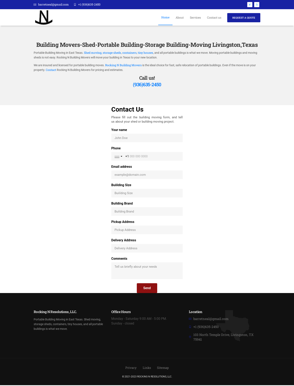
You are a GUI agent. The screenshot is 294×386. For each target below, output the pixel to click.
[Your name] (147, 139)
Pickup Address (122, 223)
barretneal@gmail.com (51, 5)
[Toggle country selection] (119, 157)
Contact (51, 71)
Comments (119, 259)
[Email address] (147, 175)
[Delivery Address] (147, 249)
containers (129, 53)
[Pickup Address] (147, 231)
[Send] (147, 289)
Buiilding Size (121, 186)
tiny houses (145, 53)
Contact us (214, 17)
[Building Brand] (147, 212)
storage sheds (112, 53)
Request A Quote (243, 17)
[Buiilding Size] (147, 194)
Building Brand (122, 204)
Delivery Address (123, 241)
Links (146, 368)
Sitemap (163, 368)
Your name (119, 131)
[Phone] (152, 157)
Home (165, 17)
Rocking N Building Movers (123, 66)
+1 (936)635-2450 (87, 5)
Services (194, 17)
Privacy (130, 368)
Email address (121, 167)
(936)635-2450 (147, 85)
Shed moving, (93, 53)
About (179, 17)
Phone (116, 149)
